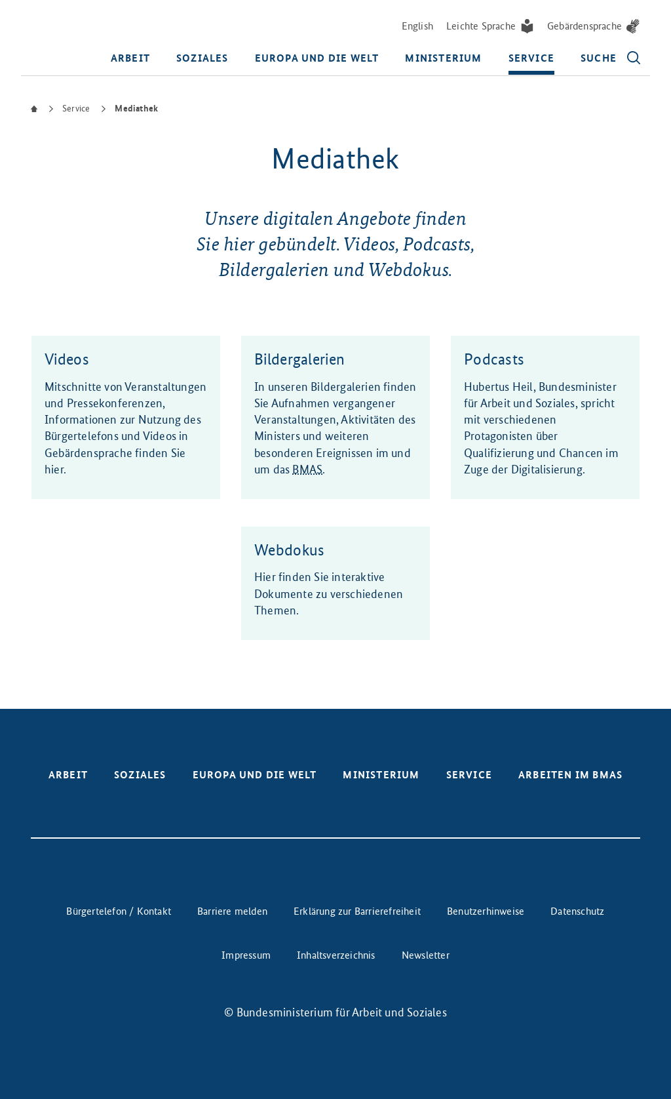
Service (531, 58)
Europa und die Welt (317, 58)
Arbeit (130, 58)
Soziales (202, 58)
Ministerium (443, 58)
